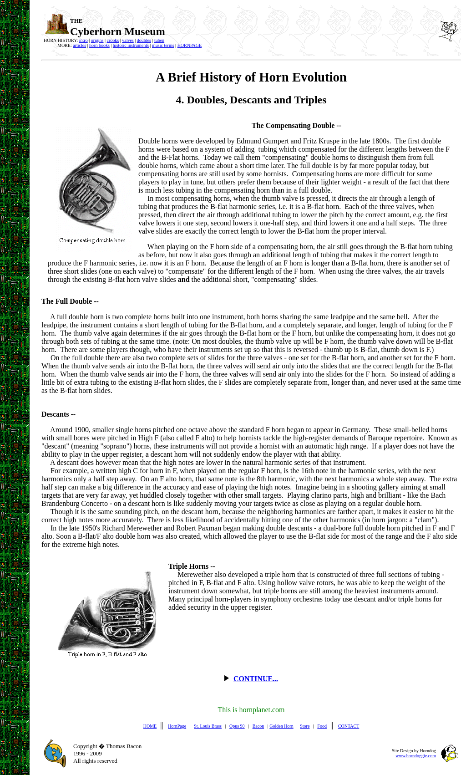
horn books (99, 45)
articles (79, 45)
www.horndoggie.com (415, 755)
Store (304, 726)
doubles (144, 40)
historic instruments (131, 45)
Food (322, 726)
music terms (163, 45)
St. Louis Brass (208, 726)
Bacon (258, 726)
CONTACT (348, 726)
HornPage (177, 726)
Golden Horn (281, 726)
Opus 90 (237, 726)
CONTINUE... (255, 679)
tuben (159, 40)
